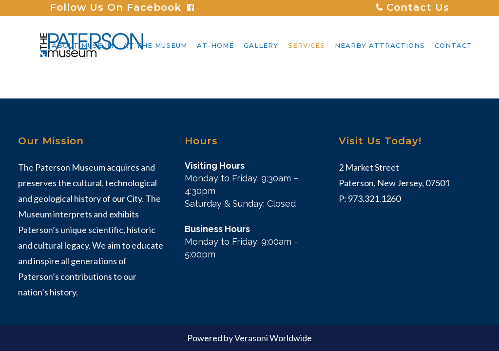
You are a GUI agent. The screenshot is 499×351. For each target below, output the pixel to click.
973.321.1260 (374, 198)
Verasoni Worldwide (273, 337)
